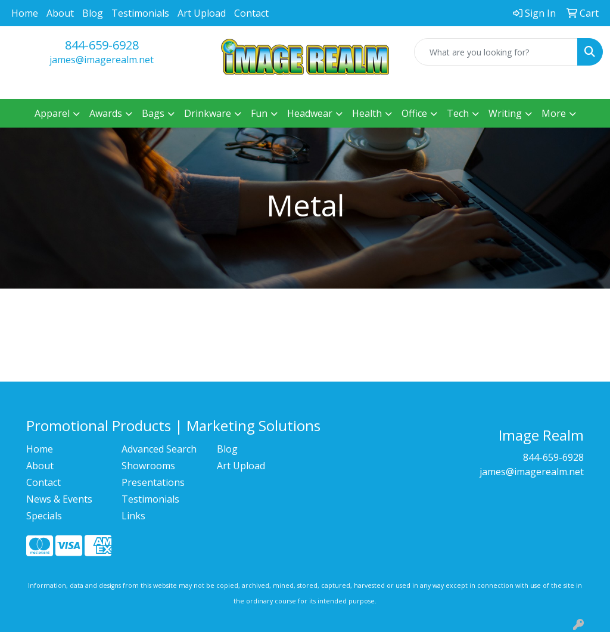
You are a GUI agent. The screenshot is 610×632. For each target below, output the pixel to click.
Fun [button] (259, 113)
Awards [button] (105, 113)
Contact (251, 13)
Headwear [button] (309, 113)
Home (24, 13)
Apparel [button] (52, 113)
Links (133, 515)
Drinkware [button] (207, 113)
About (60, 13)
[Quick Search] (496, 52)
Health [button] (367, 113)
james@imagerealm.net (101, 59)
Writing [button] (505, 113)
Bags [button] (153, 113)
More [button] (553, 113)
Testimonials (140, 13)
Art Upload (202, 13)
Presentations (153, 482)
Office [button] (414, 113)
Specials (44, 515)
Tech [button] (458, 113)
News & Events (59, 499)
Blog (92, 13)
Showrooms (148, 465)
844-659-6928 (102, 45)
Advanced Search (159, 449)
